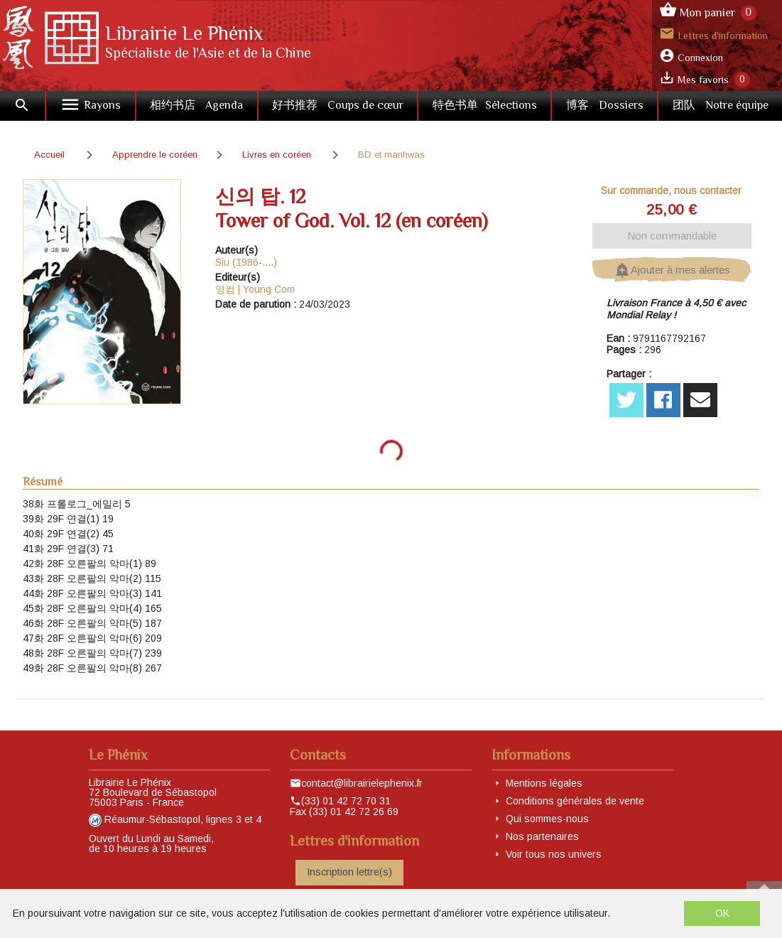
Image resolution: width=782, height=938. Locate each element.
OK (722, 913)
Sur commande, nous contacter (671, 190)
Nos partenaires (542, 836)
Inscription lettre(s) (349, 872)
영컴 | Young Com (255, 289)
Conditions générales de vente (575, 801)
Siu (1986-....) (246, 262)
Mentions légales (544, 783)
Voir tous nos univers (554, 854)
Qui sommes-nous (547, 818)
